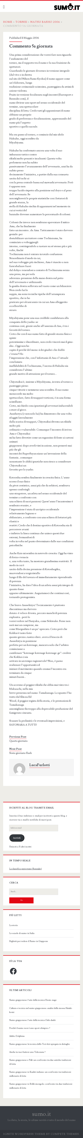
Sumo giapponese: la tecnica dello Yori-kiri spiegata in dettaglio (39, 1044)
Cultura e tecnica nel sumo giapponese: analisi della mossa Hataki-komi (40, 1010)
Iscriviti (17, 838)
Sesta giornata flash (20, 753)
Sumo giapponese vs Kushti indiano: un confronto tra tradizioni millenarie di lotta (40, 1074)
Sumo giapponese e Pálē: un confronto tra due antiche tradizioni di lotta (40, 1062)
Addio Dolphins (17, 1036)
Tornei (21, 22)
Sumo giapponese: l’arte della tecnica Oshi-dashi (32, 1020)
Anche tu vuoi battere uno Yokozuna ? (27, 1052)
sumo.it (41, 1114)
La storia (13, 925)
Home (7, 22)
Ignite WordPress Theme (24, 1134)
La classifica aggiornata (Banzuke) (25, 868)
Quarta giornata (18, 741)
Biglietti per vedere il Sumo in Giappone (28, 941)
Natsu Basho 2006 (45, 22)
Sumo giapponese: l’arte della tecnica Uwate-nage (33, 1000)
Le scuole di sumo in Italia (21, 933)
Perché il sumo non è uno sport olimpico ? (29, 1028)
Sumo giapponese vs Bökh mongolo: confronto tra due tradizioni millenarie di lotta (40, 1086)
